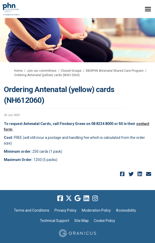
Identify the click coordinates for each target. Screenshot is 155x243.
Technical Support (54, 221)
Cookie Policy (104, 221)
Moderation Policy (96, 210)
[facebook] (60, 198)
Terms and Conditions (31, 210)
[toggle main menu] (147, 9)
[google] (78, 198)
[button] (123, 174)
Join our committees (42, 71)
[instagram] (95, 198)
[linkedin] (86, 198)
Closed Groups (71, 71)
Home (18, 71)
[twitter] (69, 198)
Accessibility (126, 210)
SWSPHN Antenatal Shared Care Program (115, 71)
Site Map (81, 221)
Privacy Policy (65, 210)
